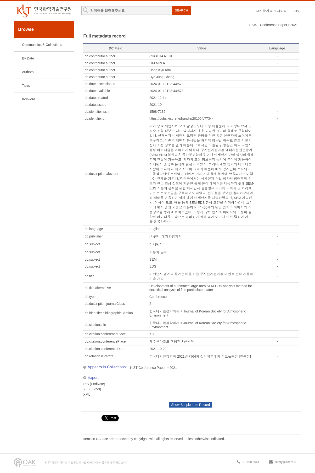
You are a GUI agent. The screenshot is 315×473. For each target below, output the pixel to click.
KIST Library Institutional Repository (43, 10)
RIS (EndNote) (94, 384)
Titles (26, 85)
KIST (297, 11)
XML (86, 394)
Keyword (28, 99)
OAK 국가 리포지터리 (271, 11)
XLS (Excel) (92, 389)
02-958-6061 (251, 462)
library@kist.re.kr (285, 462)
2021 (294, 25)
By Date (28, 58)
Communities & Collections (42, 45)
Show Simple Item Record (190, 405)
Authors (28, 72)
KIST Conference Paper (269, 25)
